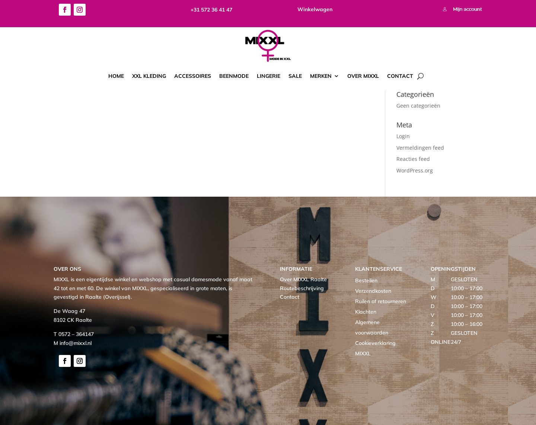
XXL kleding (149, 76)
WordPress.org (414, 170)
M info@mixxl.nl (73, 343)
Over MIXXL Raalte (303, 279)
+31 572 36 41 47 (211, 9)
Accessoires (192, 76)
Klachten (365, 311)
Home (116, 76)
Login (403, 136)
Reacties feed (413, 158)
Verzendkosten (373, 291)
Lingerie (268, 76)
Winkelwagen (314, 9)
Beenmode (234, 76)
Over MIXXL (363, 76)
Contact (400, 76)
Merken (321, 76)
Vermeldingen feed (420, 147)
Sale (295, 76)
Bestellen (366, 280)
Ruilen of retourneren (380, 301)
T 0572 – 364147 (74, 334)
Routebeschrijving (302, 288)
